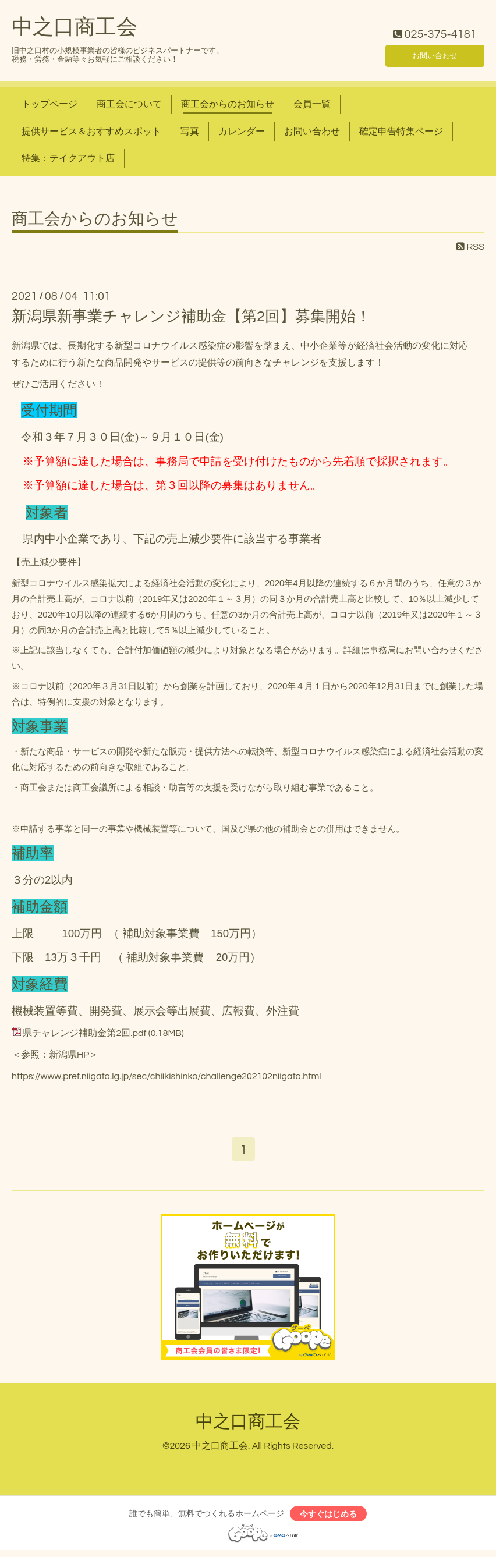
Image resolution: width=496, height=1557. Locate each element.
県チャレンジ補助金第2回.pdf (84, 1033)
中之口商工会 (74, 27)
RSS (470, 246)
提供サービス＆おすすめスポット (91, 131)
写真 (189, 131)
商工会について (129, 104)
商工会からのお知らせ (227, 104)
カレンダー (241, 131)
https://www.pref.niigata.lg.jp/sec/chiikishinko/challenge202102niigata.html (166, 1076)
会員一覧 (312, 104)
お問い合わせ (435, 53)
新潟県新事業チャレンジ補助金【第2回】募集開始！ (191, 316)
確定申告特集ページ (401, 131)
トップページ (49, 104)
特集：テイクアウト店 (68, 158)
